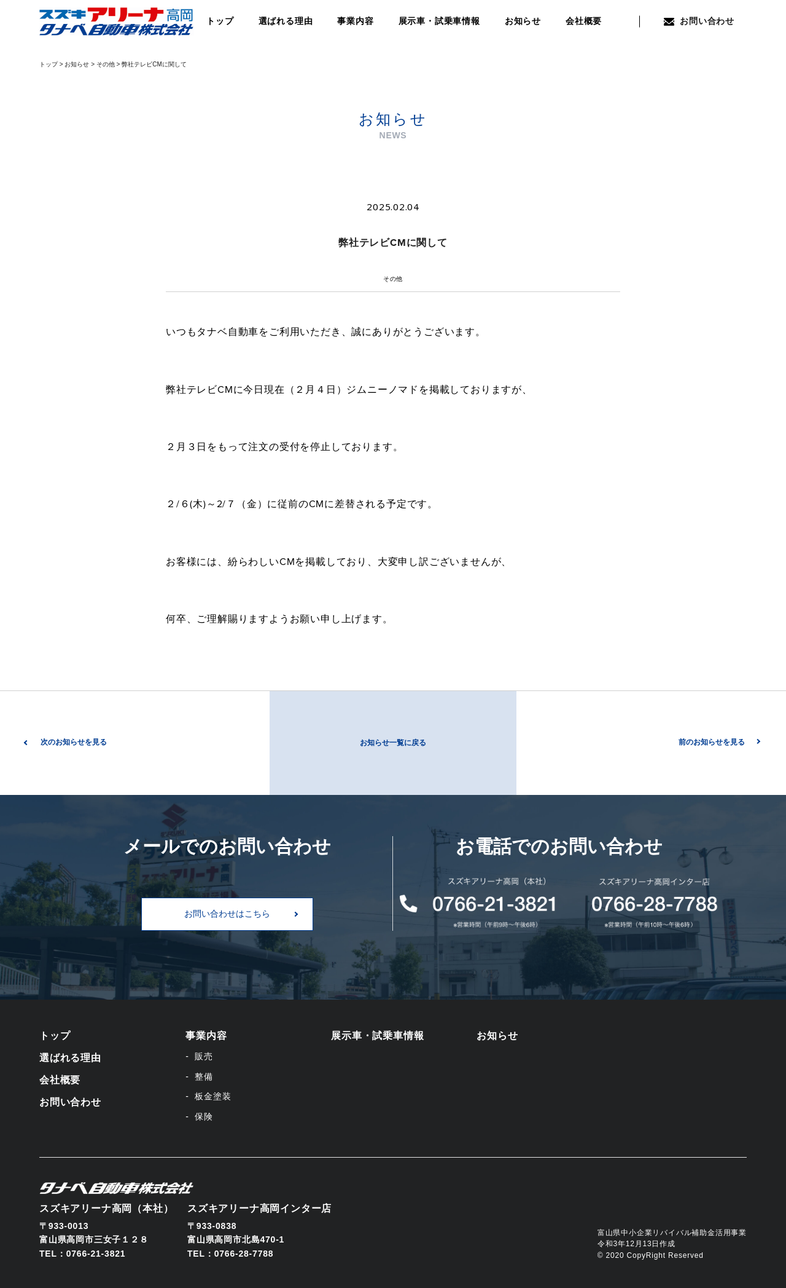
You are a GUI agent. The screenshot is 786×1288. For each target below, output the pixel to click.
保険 (204, 1116)
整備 (204, 1076)
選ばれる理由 (286, 21)
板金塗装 (213, 1096)
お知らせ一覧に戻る (393, 742)
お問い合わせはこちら (227, 914)
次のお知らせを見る (74, 742)
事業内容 (355, 21)
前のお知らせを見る (712, 742)
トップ (219, 21)
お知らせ (523, 21)
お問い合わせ (699, 21)
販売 (204, 1056)
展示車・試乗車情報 (439, 21)
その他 (393, 279)
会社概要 (584, 21)
